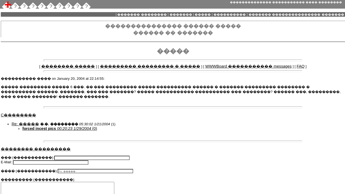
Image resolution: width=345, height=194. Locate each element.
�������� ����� (68, 66)
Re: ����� (25, 124)
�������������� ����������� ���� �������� (286, 2)
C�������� (18, 115)
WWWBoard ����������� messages (248, 66)
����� (203, 14)
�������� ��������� (36, 149)
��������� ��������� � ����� (150, 66)
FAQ (301, 66)
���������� (230, 14)
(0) (59, 128)
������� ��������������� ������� (296, 14)
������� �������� (142, 14)
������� (180, 14)
